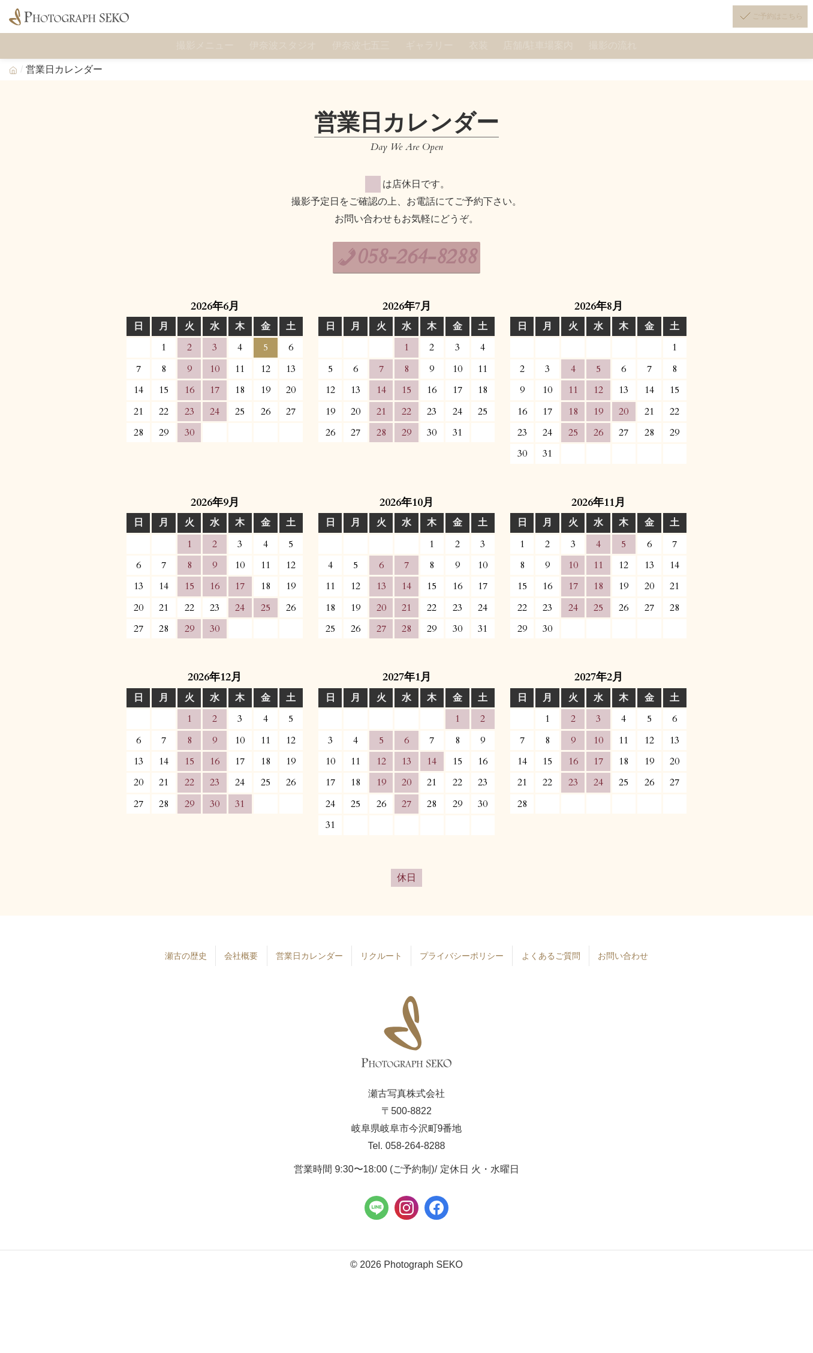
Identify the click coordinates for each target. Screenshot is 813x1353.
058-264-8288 (418, 268)
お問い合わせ (631, 967)
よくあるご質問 (556, 967)
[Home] (13, 80)
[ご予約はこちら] (756, 23)
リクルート (378, 967)
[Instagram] (406, 1218)
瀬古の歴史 (177, 967)
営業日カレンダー (302, 967)
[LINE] (377, 1218)
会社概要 (232, 967)
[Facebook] (436, 1218)
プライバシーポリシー (462, 967)
